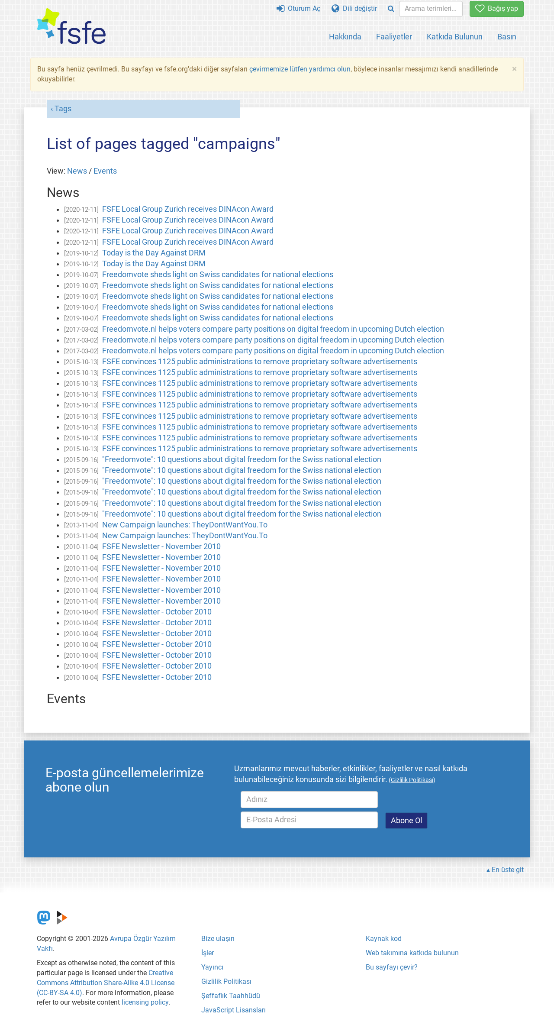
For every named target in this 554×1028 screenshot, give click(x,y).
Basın (506, 36)
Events (105, 171)
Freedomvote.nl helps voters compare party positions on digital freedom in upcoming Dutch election (273, 329)
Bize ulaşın (218, 938)
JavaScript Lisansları (233, 1010)
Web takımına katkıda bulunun (412, 953)
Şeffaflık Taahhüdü (230, 996)
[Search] (391, 8)
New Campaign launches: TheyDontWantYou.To (184, 524)
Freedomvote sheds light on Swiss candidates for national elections (217, 274)
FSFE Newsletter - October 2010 (157, 612)
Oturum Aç (298, 8)
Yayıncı (212, 967)
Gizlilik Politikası (226, 981)
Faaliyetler (394, 36)
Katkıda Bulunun (455, 36)
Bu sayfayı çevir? (392, 967)
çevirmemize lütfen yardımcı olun (300, 69)
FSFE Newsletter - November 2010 (161, 546)
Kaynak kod (384, 938)
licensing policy (145, 1002)
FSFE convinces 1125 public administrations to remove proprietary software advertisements (259, 361)
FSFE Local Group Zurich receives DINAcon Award (188, 209)
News (77, 171)
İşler (207, 953)
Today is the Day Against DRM (154, 253)
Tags (63, 108)
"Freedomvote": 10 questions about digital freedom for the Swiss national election (241, 459)
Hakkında (345, 36)
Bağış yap (496, 8)
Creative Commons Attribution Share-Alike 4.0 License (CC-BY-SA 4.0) (105, 983)
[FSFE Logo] (71, 26)
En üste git (508, 870)
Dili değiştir (354, 8)
